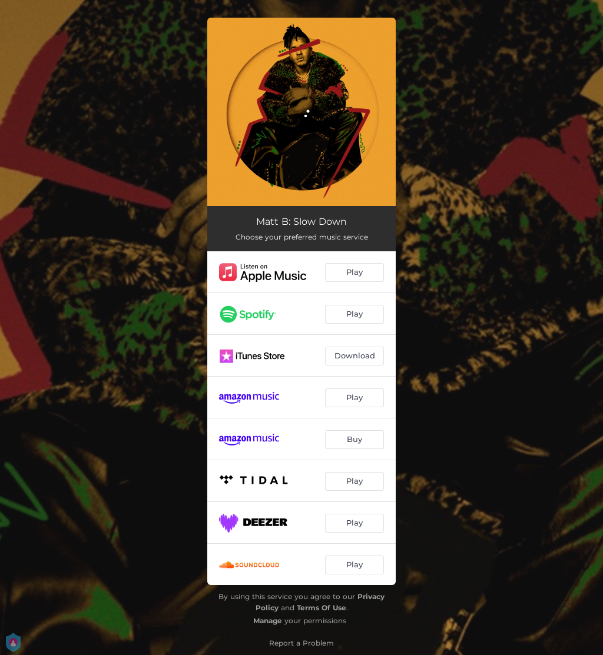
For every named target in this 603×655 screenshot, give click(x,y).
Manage (267, 620)
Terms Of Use (321, 607)
